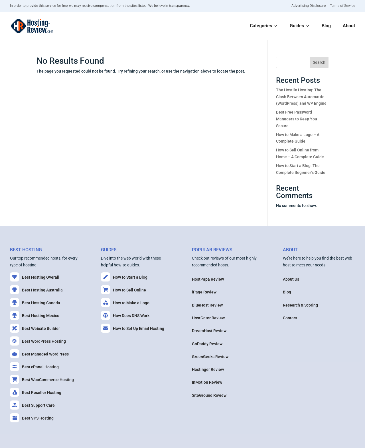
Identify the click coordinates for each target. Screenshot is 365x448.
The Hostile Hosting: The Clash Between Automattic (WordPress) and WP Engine (301, 97)
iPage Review (204, 292)
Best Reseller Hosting (35, 392)
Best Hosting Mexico (34, 315)
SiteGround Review (209, 395)
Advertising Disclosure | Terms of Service (323, 6)
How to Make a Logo (125, 302)
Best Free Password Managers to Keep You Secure (296, 119)
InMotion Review (207, 382)
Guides (297, 26)
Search (319, 62)
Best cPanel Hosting (34, 366)
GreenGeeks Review (210, 356)
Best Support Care (32, 405)
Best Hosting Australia (36, 289)
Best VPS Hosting (32, 417)
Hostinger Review (208, 369)
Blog (326, 26)
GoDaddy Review (207, 344)
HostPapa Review (208, 279)
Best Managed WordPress (39, 353)
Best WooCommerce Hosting (42, 379)
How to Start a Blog (124, 276)
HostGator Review (208, 318)
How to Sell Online (123, 289)
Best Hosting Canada (35, 302)
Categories (261, 26)
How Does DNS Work (125, 315)
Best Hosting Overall (34, 276)
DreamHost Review (209, 330)
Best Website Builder (35, 328)
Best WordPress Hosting (38, 341)
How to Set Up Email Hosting (132, 328)
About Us (291, 279)
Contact (290, 318)
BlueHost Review (207, 305)
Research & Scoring (300, 305)
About (349, 26)
